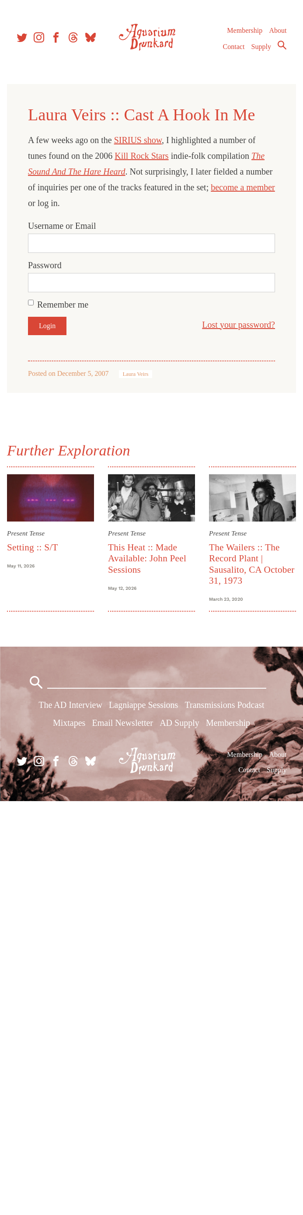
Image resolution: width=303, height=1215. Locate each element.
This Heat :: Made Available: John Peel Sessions (147, 558)
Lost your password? (238, 324)
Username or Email (62, 226)
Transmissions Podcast (225, 705)
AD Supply (179, 723)
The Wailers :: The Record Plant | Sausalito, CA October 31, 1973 (252, 564)
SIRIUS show (138, 140)
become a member (243, 187)
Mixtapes (69, 723)
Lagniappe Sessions (143, 705)
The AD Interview (70, 705)
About (277, 30)
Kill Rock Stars (141, 156)
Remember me (62, 304)
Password (45, 265)
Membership (244, 30)
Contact (234, 46)
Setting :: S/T (32, 547)
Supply (261, 46)
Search (282, 45)
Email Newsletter (122, 723)
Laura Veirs (135, 374)
